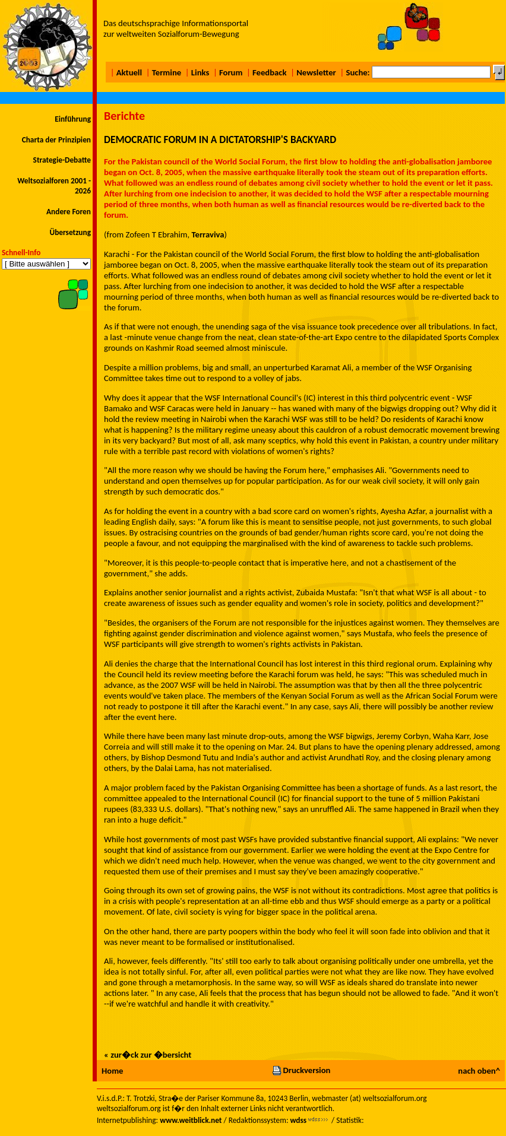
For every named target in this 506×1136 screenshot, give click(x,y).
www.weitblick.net (191, 1120)
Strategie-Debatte (62, 160)
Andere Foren (68, 212)
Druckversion (301, 1070)
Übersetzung (70, 232)
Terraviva (208, 234)
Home (112, 1070)
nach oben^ (479, 1070)
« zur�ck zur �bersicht (147, 1054)
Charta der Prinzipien (56, 140)
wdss (298, 1120)
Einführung (73, 119)
